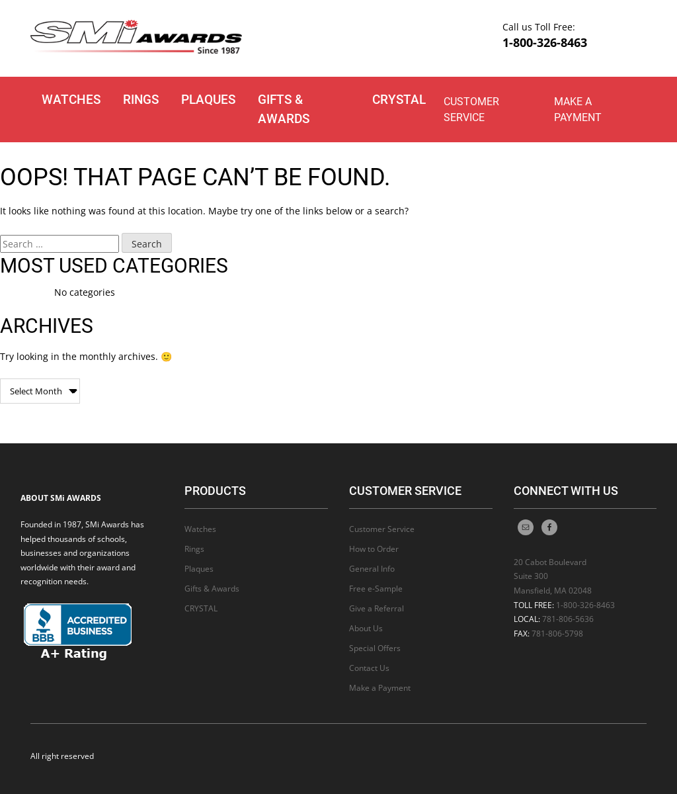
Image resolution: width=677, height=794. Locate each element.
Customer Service (471, 109)
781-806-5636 (568, 619)
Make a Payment (578, 109)
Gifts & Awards (283, 109)
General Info (372, 568)
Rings (141, 99)
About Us (366, 628)
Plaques (208, 99)
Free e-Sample (376, 588)
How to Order (374, 548)
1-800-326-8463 (544, 42)
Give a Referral (376, 608)
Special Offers (375, 648)
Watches (71, 99)
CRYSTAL (399, 99)
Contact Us (369, 668)
